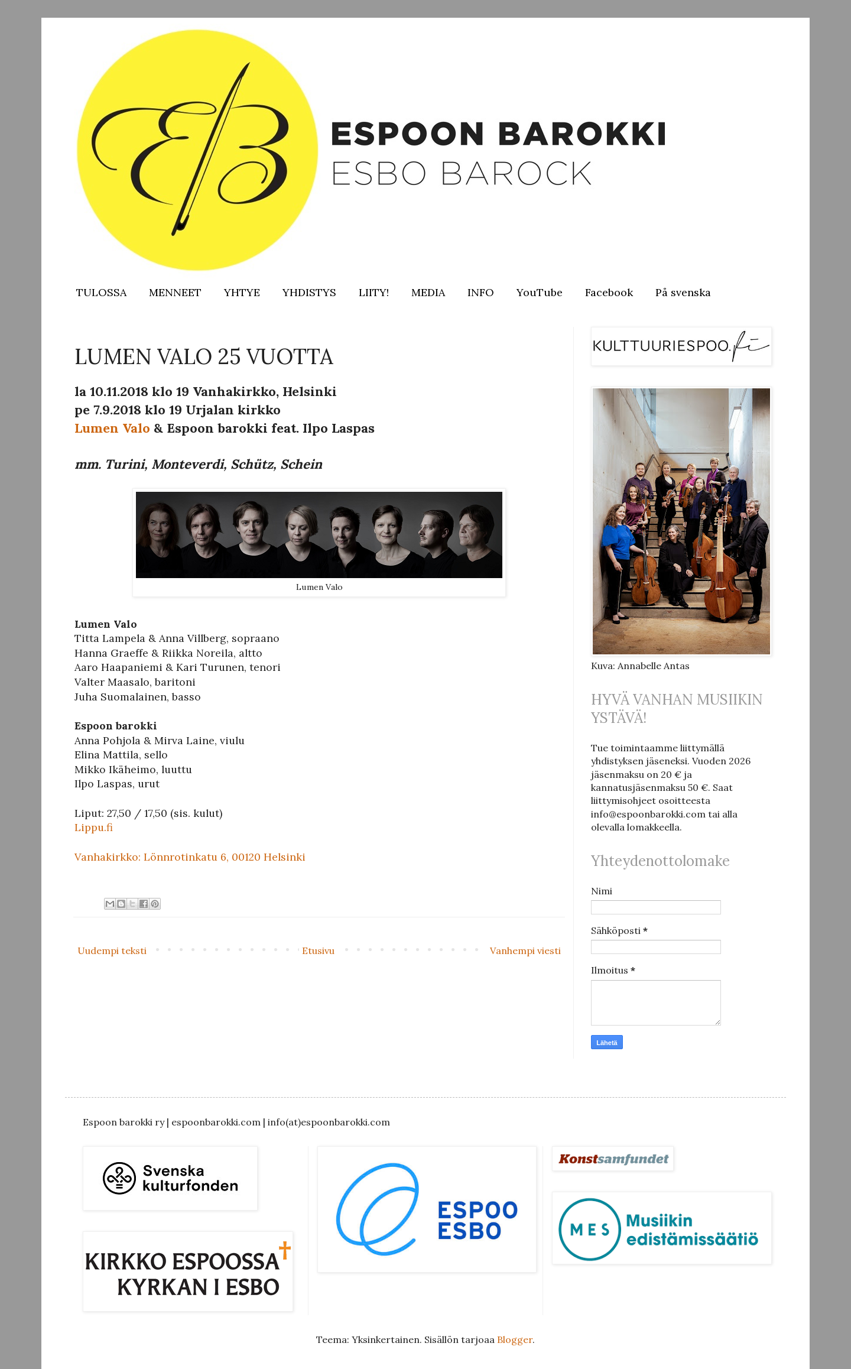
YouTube (540, 292)
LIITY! (374, 292)
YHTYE (242, 292)
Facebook (609, 292)
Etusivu (318, 950)
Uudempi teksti (112, 950)
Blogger (514, 1339)
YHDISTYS (309, 292)
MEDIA (428, 292)
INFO (480, 292)
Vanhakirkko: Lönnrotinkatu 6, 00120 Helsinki (190, 857)
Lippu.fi (93, 827)
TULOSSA (101, 292)
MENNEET (175, 292)
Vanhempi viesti (525, 950)
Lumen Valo (112, 428)
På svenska (683, 292)
